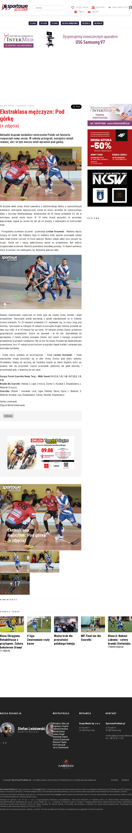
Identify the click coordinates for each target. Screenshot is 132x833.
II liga (33, 23)
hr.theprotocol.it (66, 780)
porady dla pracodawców (85, 780)
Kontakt (114, 780)
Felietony (98, 7)
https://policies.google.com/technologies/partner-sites (63, 789)
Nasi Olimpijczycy (118, 7)
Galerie (93, 12)
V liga (54, 23)
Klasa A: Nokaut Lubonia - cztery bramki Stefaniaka (120, 641)
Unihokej (8, 416)
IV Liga (44, 23)
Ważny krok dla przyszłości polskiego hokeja (64, 639)
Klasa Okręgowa (70, 23)
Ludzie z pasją (79, 7)
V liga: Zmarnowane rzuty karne (38, 639)
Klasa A (86, 23)
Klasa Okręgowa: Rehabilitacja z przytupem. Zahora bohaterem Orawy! (12, 642)
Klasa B (98, 23)
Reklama (125, 780)
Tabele (79, 12)
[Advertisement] (66, 75)
